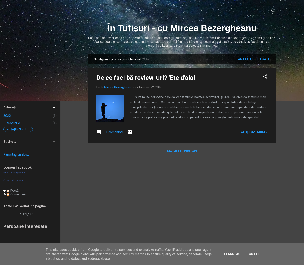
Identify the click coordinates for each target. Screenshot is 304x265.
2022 (7, 116)
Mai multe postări (182, 151)
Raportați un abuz (16, 155)
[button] (264, 77)
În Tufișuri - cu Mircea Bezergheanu (181, 28)
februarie (13, 123)
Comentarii (16, 194)
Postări (13, 191)
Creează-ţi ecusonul (13, 180)
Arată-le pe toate (254, 59)
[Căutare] (273, 11)
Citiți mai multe (254, 132)
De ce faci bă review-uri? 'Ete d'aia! (145, 77)
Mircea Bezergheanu (14, 172)
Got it (254, 254)
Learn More (234, 254)
